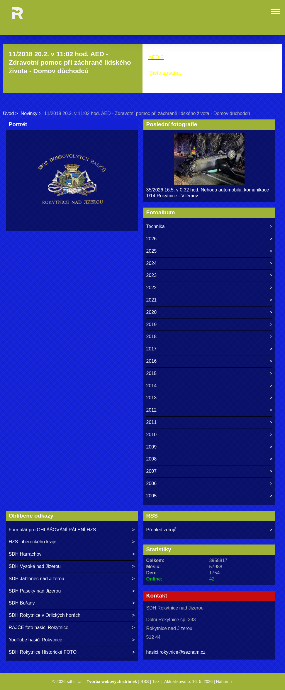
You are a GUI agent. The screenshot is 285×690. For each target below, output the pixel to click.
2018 (151, 336)
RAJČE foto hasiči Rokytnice (39, 627)
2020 (151, 312)
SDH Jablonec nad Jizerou (36, 578)
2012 (151, 410)
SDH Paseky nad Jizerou (35, 590)
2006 (151, 483)
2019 (151, 324)
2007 (151, 471)
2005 (151, 495)
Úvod (8, 113)
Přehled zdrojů (161, 529)
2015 (151, 373)
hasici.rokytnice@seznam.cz (176, 652)
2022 (151, 287)
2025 (151, 251)
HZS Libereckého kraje (33, 541)
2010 (151, 434)
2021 (151, 299)
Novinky (29, 113)
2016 (151, 361)
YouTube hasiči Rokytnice (35, 639)
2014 (151, 385)
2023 (151, 275)
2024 (151, 263)
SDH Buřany (22, 602)
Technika (155, 226)
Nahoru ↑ (224, 681)
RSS (144, 681)
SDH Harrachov (25, 554)
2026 (151, 238)
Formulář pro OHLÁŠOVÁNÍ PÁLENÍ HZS (52, 529)
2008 (151, 458)
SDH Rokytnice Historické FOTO (43, 652)
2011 (151, 422)
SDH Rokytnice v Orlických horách (45, 615)
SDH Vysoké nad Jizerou (35, 566)
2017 (151, 348)
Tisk (156, 681)
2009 (151, 446)
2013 (151, 397)
